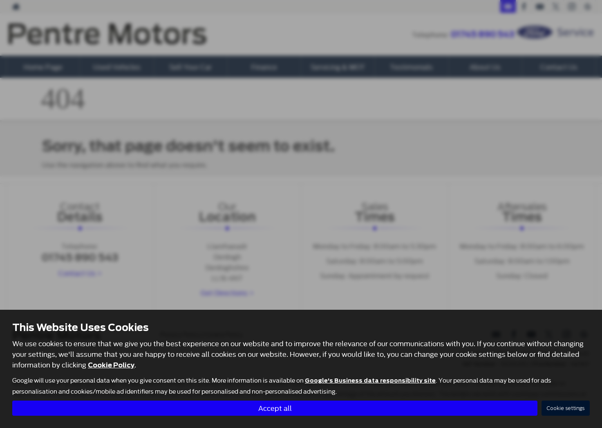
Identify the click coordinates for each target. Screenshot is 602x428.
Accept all (275, 408)
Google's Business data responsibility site (370, 380)
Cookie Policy (111, 365)
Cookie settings (565, 408)
